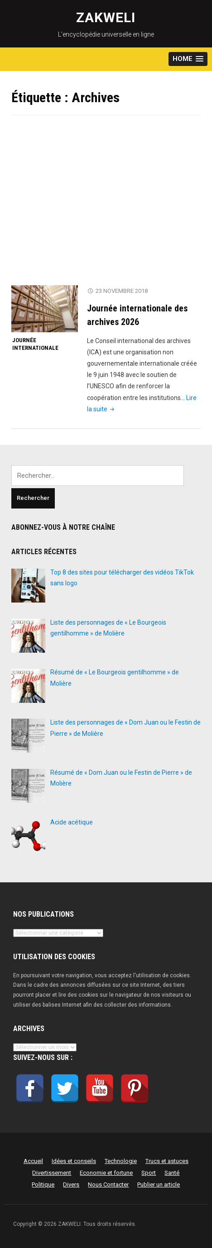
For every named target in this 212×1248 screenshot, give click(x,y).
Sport (148, 1172)
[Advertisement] (106, 206)
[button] (188, 59)
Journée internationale (35, 344)
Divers (71, 1184)
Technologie (121, 1161)
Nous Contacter (108, 1184)
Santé (171, 1172)
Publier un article (158, 1184)
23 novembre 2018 (122, 290)
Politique (43, 1184)
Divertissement (51, 1172)
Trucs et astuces (166, 1161)
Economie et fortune (106, 1172)
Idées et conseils (74, 1161)
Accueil (33, 1161)
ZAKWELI (105, 17)
